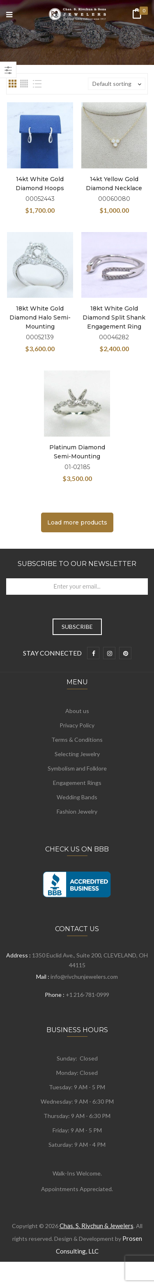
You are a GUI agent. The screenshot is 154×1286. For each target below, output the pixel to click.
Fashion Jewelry (77, 811)
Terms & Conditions (77, 739)
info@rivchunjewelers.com (84, 976)
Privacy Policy (77, 725)
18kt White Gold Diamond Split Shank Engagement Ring (114, 317)
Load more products (77, 522)
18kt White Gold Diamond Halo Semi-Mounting (40, 317)
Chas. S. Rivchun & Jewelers (96, 1225)
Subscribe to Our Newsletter (77, 564)
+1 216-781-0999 (87, 994)
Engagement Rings (77, 782)
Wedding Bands (77, 797)
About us (77, 710)
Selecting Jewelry (77, 753)
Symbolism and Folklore (77, 768)
